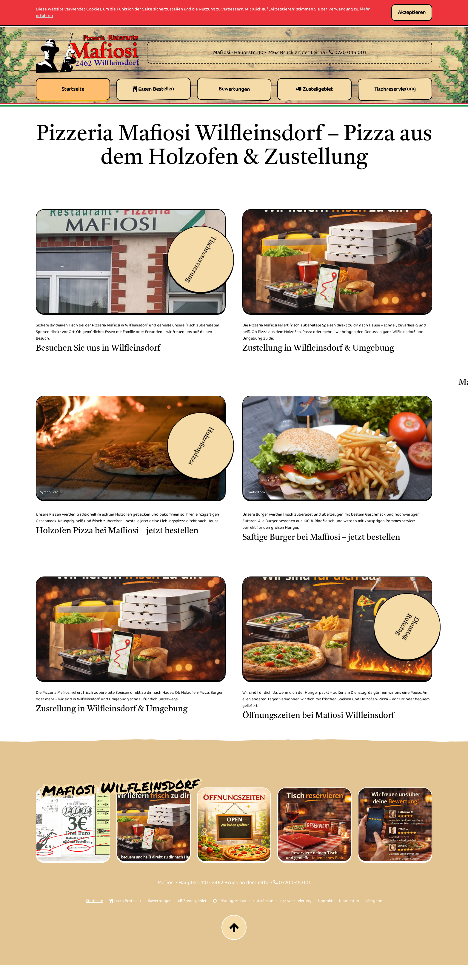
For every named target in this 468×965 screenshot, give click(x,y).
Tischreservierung (296, 900)
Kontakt (325, 900)
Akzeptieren (412, 12)
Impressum (349, 900)
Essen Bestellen (125, 900)
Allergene (373, 900)
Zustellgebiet (192, 901)
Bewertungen (159, 900)
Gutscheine (263, 901)
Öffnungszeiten (229, 900)
